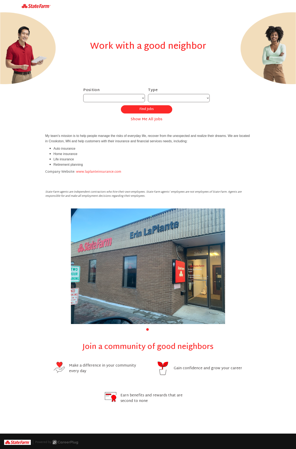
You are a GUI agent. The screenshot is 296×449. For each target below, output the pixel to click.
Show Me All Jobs (146, 119)
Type (153, 90)
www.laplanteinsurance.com (98, 172)
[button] (147, 329)
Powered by (56, 442)
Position (91, 90)
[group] (148, 266)
